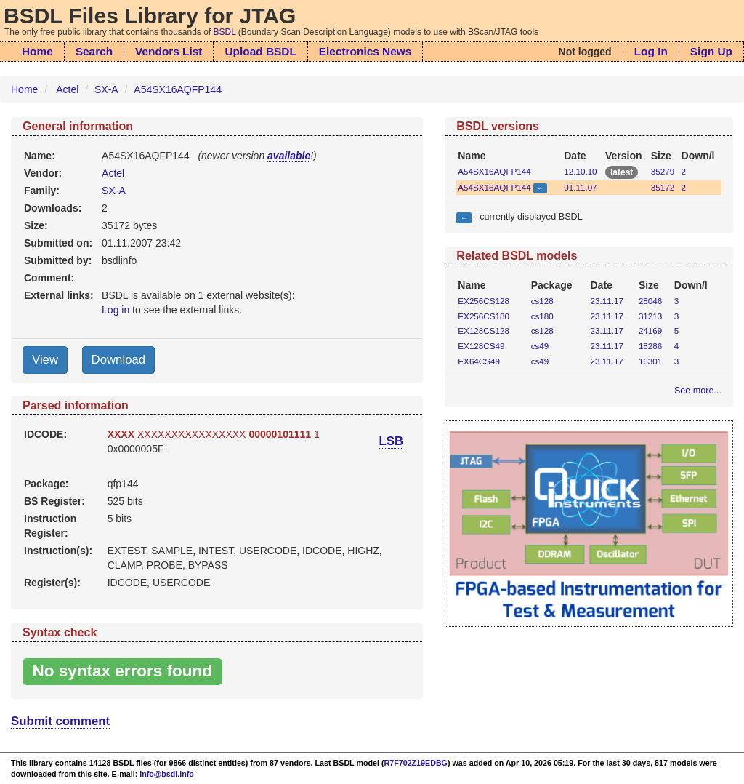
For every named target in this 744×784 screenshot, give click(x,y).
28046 (650, 300)
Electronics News (365, 51)
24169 (650, 330)
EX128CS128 (483, 330)
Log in (115, 310)
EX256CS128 (483, 300)
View (45, 360)
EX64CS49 (479, 361)
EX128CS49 (481, 346)
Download (119, 360)
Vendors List (168, 51)
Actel (67, 89)
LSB (391, 441)
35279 (662, 171)
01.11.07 (580, 187)
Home (37, 51)
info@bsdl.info (167, 773)
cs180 (542, 316)
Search (94, 51)
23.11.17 (607, 300)
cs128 (542, 300)
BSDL (225, 32)
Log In (651, 51)
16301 (650, 361)
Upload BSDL (260, 51)
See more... (697, 390)
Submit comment (60, 721)
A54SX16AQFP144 (178, 89)
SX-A (106, 89)
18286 (650, 346)
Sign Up (711, 51)
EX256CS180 (483, 316)
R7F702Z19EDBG (416, 763)
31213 (650, 316)
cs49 (540, 346)
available (288, 155)
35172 (662, 187)
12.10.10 (580, 171)
